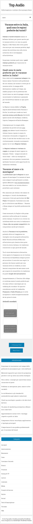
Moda (3, 486)
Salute (3, 494)
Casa (2, 457)
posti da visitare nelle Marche (13, 115)
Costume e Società (7, 461)
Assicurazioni (6, 449)
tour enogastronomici (22, 182)
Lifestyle (4, 482)
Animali (4, 445)
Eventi (3, 465)
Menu (16, 17)
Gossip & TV (5, 474)
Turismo (4, 506)
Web (2, 511)
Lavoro (3, 478)
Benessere (4, 453)
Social (3, 498)
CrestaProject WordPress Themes (22, 520)
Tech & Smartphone (7, 502)
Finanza (4, 469)
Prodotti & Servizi (7, 490)
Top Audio (16, 5)
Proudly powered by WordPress (21, 519)
